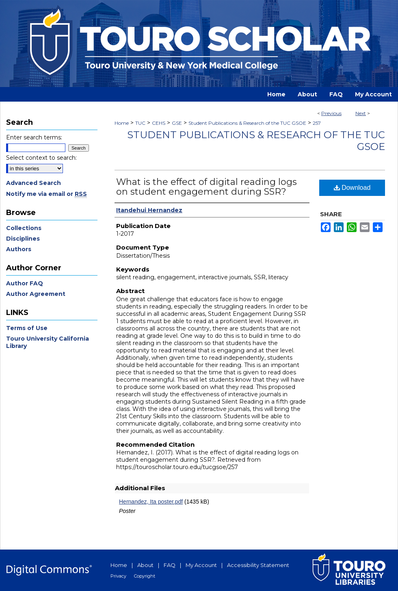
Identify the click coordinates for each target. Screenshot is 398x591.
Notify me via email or (46, 194)
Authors (18, 249)
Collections (23, 228)
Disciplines (23, 238)
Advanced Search (33, 183)
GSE (177, 123)
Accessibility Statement (258, 565)
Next (360, 113)
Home (122, 123)
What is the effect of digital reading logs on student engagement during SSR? (206, 186)
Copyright (144, 576)
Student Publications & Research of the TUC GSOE (247, 123)
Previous (331, 113)
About (145, 565)
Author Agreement (35, 294)
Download (352, 187)
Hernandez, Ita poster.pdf (151, 501)
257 (317, 123)
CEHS (158, 123)
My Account (201, 565)
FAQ (169, 565)
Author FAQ (24, 283)
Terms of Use (27, 328)
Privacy (118, 576)
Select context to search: (41, 157)
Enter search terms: (34, 137)
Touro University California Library (47, 342)
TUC (140, 123)
